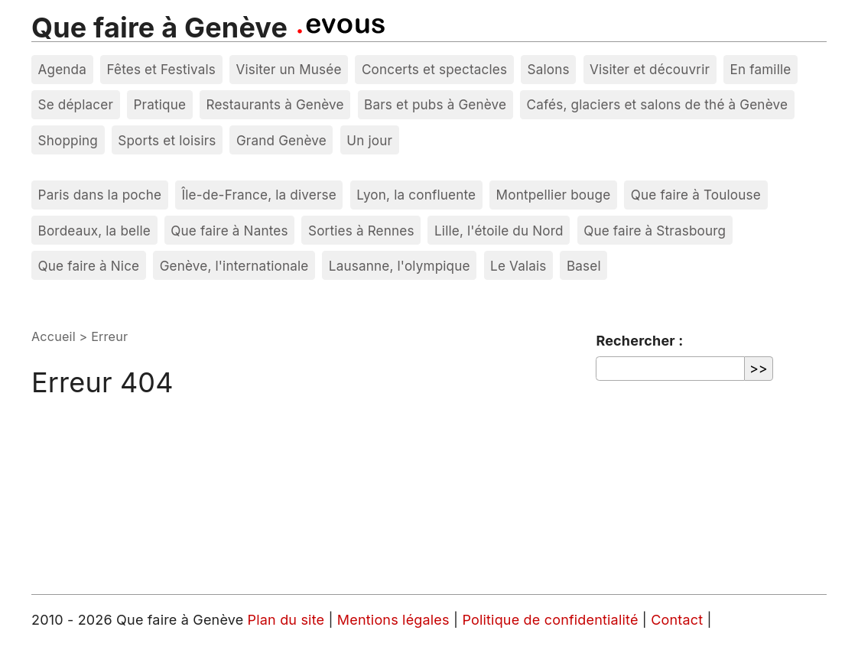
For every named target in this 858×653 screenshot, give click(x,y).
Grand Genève (281, 140)
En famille (760, 69)
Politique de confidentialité (552, 620)
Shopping (68, 140)
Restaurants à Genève (274, 104)
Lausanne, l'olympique (399, 266)
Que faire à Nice (89, 266)
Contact (679, 620)
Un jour (369, 140)
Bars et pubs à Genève (435, 104)
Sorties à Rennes (361, 231)
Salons (549, 69)
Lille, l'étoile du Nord (499, 231)
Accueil (53, 336)
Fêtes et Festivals (161, 69)
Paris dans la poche (100, 195)
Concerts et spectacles (434, 69)
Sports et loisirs (167, 140)
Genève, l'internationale (234, 266)
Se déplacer (76, 104)
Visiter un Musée (288, 69)
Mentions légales (395, 620)
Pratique (159, 104)
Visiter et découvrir (650, 69)
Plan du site (286, 620)
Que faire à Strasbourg (654, 231)
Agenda (62, 69)
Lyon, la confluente (416, 195)
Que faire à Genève (159, 27)
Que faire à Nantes (229, 231)
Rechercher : (639, 341)
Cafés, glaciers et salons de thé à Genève (657, 104)
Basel (584, 266)
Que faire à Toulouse (696, 195)
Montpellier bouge (553, 195)
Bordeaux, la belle (94, 231)
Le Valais (518, 266)
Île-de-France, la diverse (259, 195)
